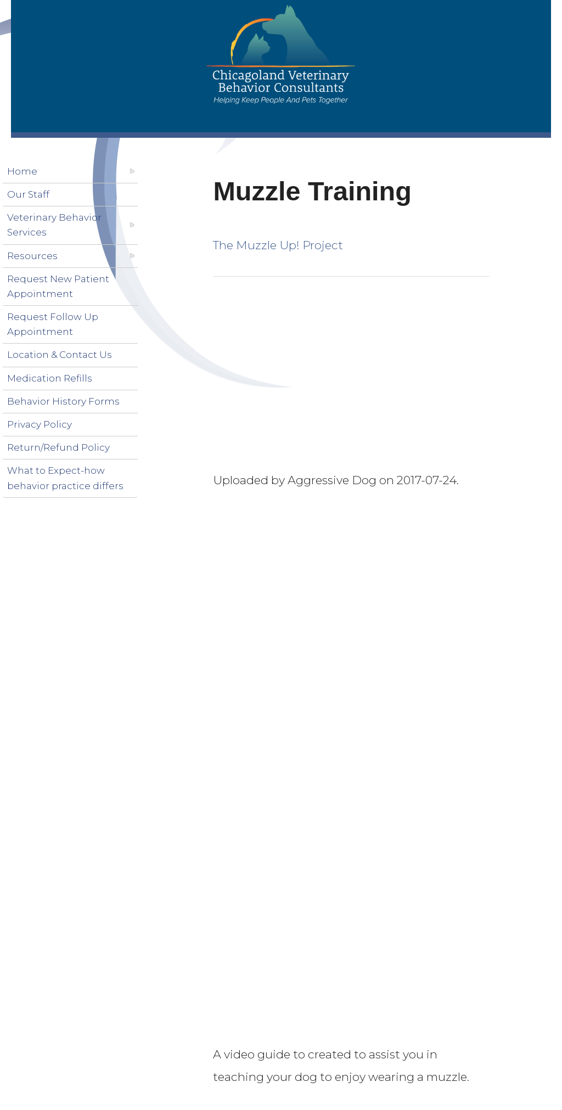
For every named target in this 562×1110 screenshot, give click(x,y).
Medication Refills (49, 378)
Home (22, 171)
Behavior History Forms (63, 401)
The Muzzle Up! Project (278, 245)
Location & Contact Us (59, 354)
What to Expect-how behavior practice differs (65, 478)
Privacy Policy (39, 424)
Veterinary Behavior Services (54, 225)
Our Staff (28, 194)
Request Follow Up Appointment (52, 324)
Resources (32, 255)
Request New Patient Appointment (58, 286)
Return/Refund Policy (58, 447)
